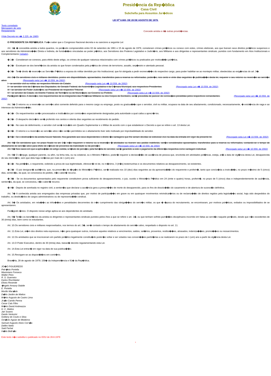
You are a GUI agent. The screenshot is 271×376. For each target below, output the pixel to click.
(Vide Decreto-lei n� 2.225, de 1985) (20, 36)
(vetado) (24, 54)
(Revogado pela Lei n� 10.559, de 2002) (44, 80)
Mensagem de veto (11, 28)
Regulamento (8, 30)
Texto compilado (9, 25)
